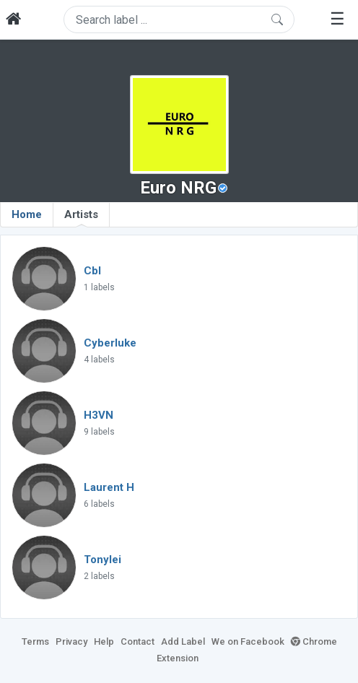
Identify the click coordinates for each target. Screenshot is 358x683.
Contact (137, 641)
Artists (81, 217)
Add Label (183, 641)
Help (104, 641)
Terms (35, 641)
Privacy (71, 641)
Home (27, 214)
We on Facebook (247, 641)
